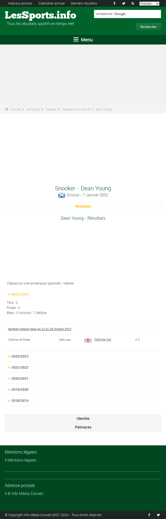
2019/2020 (20, 389)
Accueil (16, 109)
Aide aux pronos (20, 3)
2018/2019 (20, 400)
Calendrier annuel (52, 3)
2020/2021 (20, 378)
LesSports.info (23, 16)
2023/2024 (20, 294)
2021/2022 (20, 367)
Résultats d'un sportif (76, 109)
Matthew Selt (97, 339)
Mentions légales (21, 460)
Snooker (51, 109)
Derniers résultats (84, 3)
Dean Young (104, 109)
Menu (83, 39)
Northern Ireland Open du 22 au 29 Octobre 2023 (39, 329)
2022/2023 (20, 356)
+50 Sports (33, 109)
